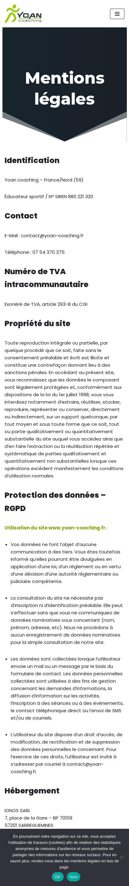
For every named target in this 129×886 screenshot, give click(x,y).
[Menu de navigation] (117, 14)
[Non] (121, 857)
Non (74, 877)
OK (58, 877)
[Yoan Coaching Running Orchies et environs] (23, 13)
